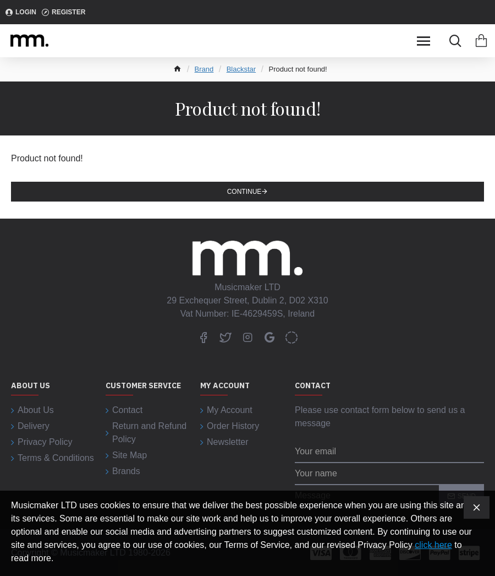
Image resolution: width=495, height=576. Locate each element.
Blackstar (241, 69)
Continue (244, 191)
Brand (204, 69)
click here (433, 545)
